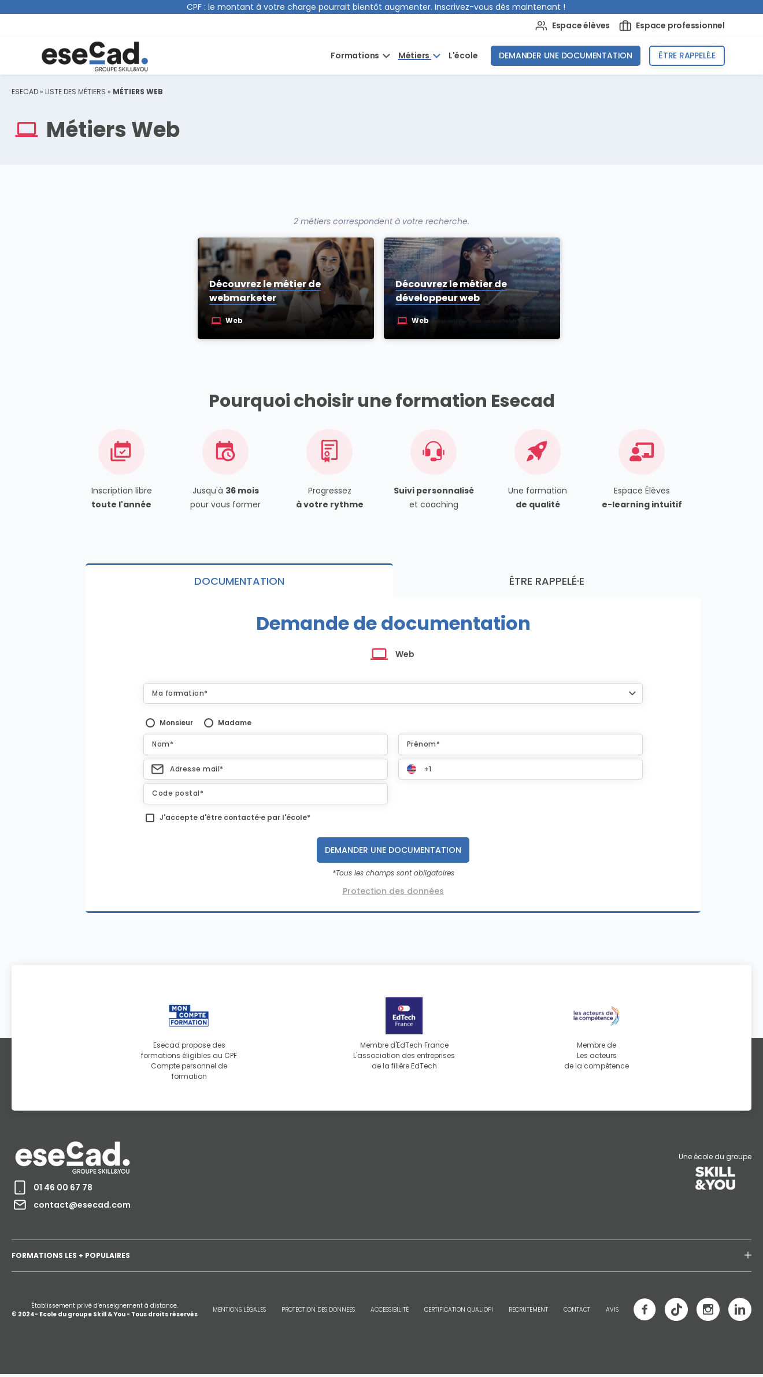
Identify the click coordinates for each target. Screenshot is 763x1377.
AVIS (612, 1311)
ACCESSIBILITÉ (390, 1311)
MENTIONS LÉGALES (239, 1311)
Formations (356, 55)
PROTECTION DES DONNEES (318, 1311)
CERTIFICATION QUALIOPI (458, 1311)
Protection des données (393, 892)
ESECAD (25, 91)
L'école (463, 55)
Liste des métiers (75, 91)
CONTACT (577, 1311)
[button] (393, 694)
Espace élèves (572, 26)
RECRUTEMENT (528, 1311)
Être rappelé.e (687, 55)
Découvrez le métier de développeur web (452, 292)
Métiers (414, 55)
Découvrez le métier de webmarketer (264, 292)
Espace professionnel (672, 26)
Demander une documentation (565, 55)
